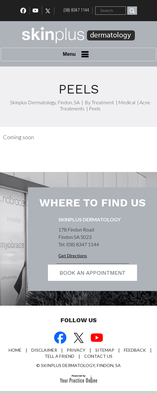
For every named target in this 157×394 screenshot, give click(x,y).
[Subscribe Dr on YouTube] (97, 338)
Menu (77, 54)
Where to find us (92, 202)
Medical (126, 102)
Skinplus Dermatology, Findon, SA (45, 102)
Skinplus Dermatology (89, 219)
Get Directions (72, 255)
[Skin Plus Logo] (78, 35)
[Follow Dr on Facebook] (60, 338)
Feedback (135, 350)
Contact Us (98, 356)
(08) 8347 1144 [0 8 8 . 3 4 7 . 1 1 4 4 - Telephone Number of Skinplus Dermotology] (76, 10)
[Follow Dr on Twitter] (49, 10)
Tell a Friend (59, 356)
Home (15, 350)
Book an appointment (93, 273)
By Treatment (99, 102)
